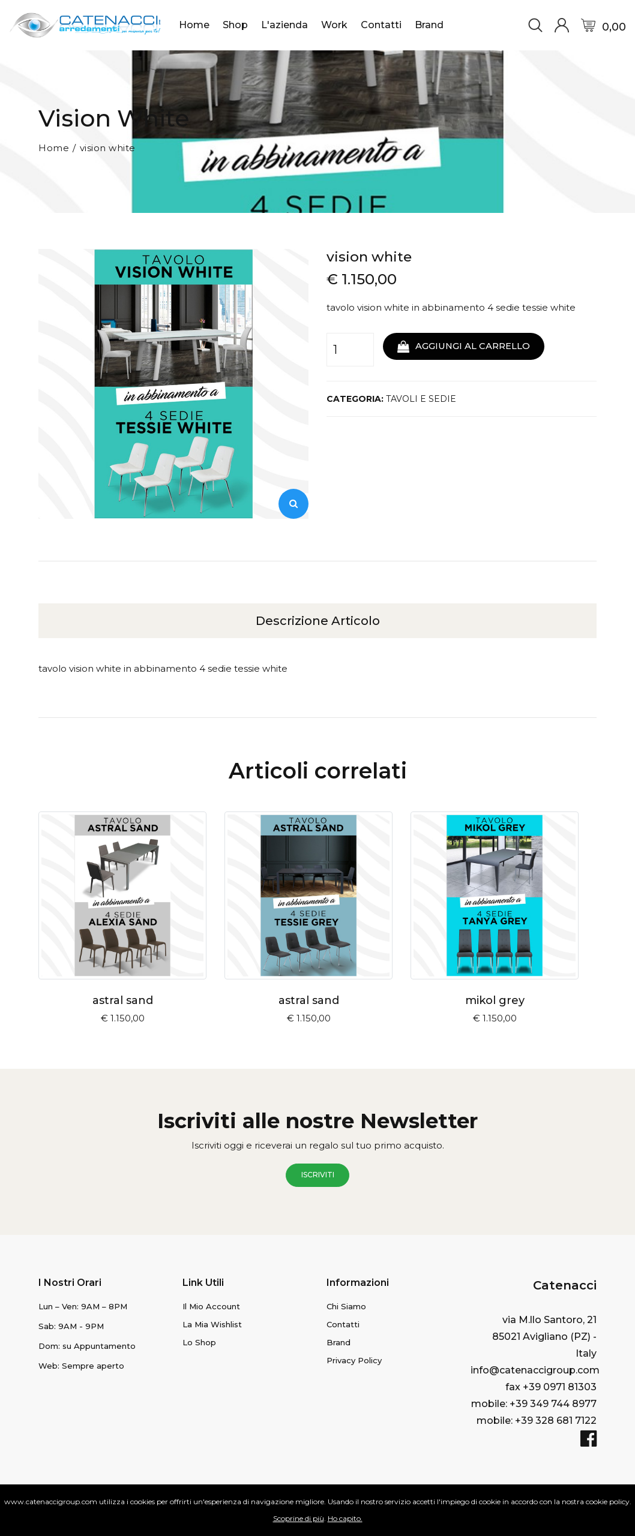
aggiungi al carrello (466, 345)
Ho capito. (345, 1518)
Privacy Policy (354, 1359)
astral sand (122, 999)
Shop (235, 25)
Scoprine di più (298, 1518)
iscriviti (317, 1174)
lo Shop (199, 1341)
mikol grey (495, 999)
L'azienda (284, 25)
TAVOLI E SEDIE (421, 398)
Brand (429, 25)
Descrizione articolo (318, 620)
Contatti (381, 25)
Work (334, 25)
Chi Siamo (346, 1305)
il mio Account (211, 1305)
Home (194, 25)
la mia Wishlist (212, 1323)
